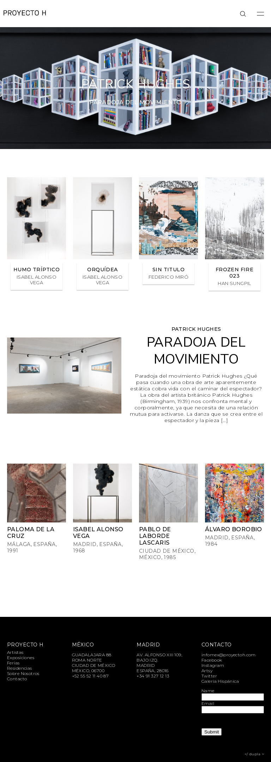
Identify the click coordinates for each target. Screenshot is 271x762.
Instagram (212, 665)
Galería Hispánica (220, 681)
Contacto (17, 678)
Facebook (211, 660)
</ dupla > (254, 754)
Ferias (13, 662)
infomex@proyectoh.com (228, 654)
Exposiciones (20, 657)
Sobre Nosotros (23, 673)
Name (208, 690)
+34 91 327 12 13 (153, 676)
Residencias (19, 668)
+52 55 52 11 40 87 (90, 676)
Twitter (209, 676)
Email (207, 703)
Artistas (15, 652)
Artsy (206, 670)
